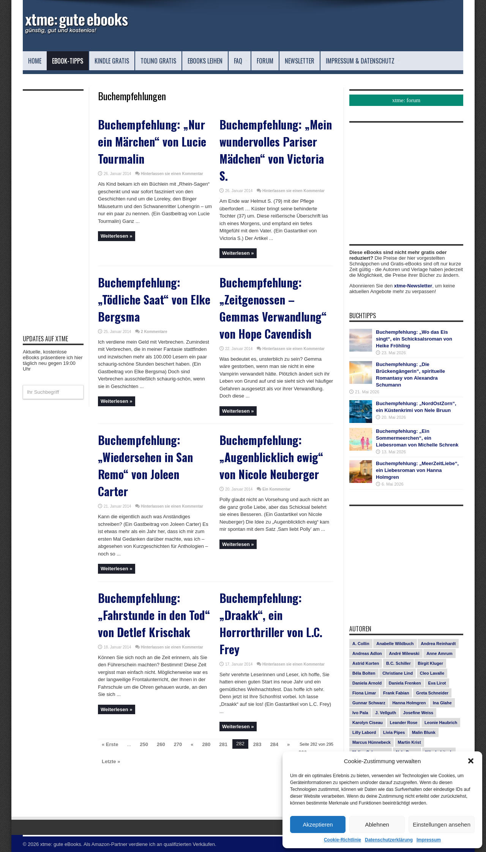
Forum (265, 60)
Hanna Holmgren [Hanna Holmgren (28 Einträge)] (409, 703)
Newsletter (299, 60)
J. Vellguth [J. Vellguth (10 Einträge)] (385, 712)
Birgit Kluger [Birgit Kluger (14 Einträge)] (430, 663)
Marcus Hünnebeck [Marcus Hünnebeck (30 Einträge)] (371, 742)
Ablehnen (377, 824)
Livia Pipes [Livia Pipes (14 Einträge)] (394, 732)
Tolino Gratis (158, 60)
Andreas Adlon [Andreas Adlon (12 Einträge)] (367, 653)
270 (178, 744)
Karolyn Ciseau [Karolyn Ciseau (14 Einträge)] (367, 722)
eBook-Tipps (67, 60)
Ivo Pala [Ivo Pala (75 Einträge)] (360, 712)
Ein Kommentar (276, 489)
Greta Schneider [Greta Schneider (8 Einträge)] (432, 693)
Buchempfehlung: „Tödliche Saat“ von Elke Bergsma (154, 299)
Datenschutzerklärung (389, 840)
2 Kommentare (154, 332)
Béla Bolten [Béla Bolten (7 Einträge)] (364, 673)
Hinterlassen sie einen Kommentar (172, 174)
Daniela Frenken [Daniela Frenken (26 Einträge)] (405, 683)
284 (274, 744)
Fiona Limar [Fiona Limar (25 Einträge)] (364, 693)
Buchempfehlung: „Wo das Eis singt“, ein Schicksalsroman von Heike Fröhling (414, 339)
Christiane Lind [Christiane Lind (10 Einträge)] (397, 673)
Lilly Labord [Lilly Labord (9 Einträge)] (364, 732)
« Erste (110, 744)
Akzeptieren (318, 824)
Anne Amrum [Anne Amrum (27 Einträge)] (439, 653)
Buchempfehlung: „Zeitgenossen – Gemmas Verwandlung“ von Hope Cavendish (273, 308)
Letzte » (111, 761)
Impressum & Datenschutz (363, 60)
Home (34, 60)
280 (206, 744)
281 (223, 744)
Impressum (429, 840)
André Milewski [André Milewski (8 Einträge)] (404, 653)
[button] (471, 761)
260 (161, 744)
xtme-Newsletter (413, 286)
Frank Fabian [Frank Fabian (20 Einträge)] (396, 693)
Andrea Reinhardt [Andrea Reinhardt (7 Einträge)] (438, 643)
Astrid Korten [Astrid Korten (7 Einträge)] (365, 663)
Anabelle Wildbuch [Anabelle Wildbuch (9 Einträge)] (394, 643)
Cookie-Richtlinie (342, 840)
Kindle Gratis (112, 60)
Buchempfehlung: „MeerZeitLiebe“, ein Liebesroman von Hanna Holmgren (417, 470)
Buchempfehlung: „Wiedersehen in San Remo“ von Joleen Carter (145, 465)
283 (257, 744)
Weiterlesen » (117, 236)
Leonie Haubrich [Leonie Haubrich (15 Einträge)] (440, 722)
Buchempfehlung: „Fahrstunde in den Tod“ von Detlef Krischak (154, 615)
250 (144, 744)
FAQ (241, 60)
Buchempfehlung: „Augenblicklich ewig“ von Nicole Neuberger (271, 457)
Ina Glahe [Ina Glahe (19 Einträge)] (442, 703)
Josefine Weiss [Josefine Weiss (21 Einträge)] (418, 712)
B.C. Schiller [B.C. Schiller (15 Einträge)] (398, 663)
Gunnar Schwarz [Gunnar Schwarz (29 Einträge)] (368, 703)
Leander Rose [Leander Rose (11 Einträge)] (404, 722)
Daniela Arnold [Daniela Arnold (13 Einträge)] (367, 683)
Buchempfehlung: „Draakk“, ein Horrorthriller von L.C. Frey (270, 623)
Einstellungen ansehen (441, 824)
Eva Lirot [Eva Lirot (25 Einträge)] (437, 683)
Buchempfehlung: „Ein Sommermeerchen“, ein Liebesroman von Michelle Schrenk (417, 438)
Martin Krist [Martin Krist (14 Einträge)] (409, 742)
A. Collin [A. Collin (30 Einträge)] (360, 643)
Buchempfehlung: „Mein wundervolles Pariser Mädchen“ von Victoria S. (275, 150)
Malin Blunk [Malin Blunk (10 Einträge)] (424, 732)
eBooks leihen (205, 60)
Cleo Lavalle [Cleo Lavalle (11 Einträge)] (432, 673)
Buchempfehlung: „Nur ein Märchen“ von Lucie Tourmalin (152, 141)
